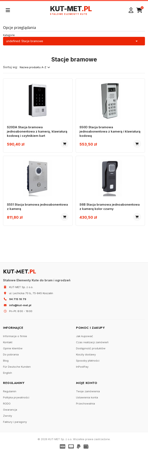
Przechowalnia (85, 405)
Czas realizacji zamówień (92, 344)
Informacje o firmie (15, 338)
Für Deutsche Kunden (17, 368)
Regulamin (9, 393)
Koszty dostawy (86, 356)
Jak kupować (84, 338)
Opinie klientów (13, 350)
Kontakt (7, 344)
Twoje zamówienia (88, 393)
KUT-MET (71, 10)
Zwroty (7, 417)
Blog (6, 362)
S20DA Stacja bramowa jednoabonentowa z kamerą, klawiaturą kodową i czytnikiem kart (37, 132)
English (7, 374)
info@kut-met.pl (20, 307)
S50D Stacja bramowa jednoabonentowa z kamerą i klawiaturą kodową (102, 132)
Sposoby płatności (87, 362)
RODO (7, 405)
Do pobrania (11, 356)
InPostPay (82, 368)
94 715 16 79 (17, 301)
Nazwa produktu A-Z (35, 67)
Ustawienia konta (87, 399)
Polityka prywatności (16, 399)
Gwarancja (10, 411)
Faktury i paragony (15, 423)
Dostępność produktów (91, 350)
